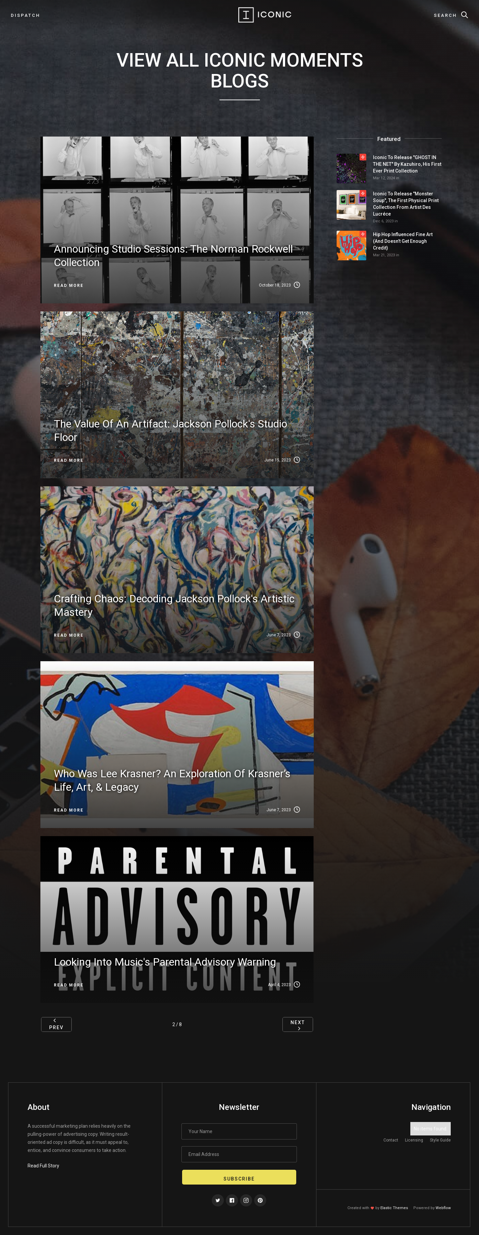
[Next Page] (298, 1024)
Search (445, 15)
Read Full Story (43, 1165)
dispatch (25, 15)
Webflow (443, 1208)
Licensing (414, 1140)
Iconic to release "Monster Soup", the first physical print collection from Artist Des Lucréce (406, 204)
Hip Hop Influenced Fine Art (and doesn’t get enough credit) (403, 241)
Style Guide (440, 1140)
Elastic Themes (394, 1208)
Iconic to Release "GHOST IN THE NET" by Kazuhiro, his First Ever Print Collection (407, 164)
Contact (390, 1140)
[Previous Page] (56, 1024)
